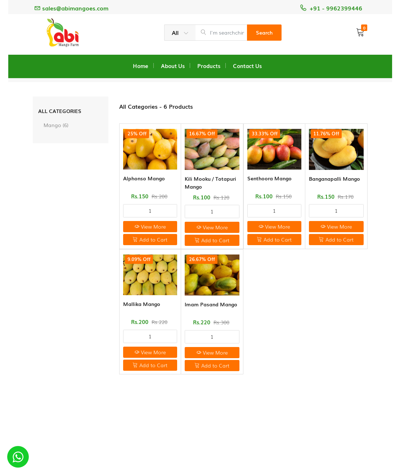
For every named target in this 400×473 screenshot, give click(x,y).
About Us (173, 65)
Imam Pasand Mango (211, 304)
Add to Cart (149, 239)
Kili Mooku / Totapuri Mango (210, 182)
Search (264, 32)
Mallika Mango (141, 303)
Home (140, 65)
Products (208, 65)
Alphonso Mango (144, 178)
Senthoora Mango (269, 178)
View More (150, 226)
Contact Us (247, 65)
